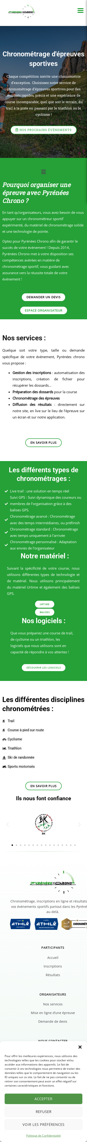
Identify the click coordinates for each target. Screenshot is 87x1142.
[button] (80, 1047)
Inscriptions (53, 966)
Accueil (52, 957)
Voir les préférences (43, 1124)
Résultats (53, 975)
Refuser (44, 1111)
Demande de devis (52, 1021)
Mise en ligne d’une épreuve (53, 1013)
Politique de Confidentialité (43, 1136)
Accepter (43, 1098)
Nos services (53, 1004)
